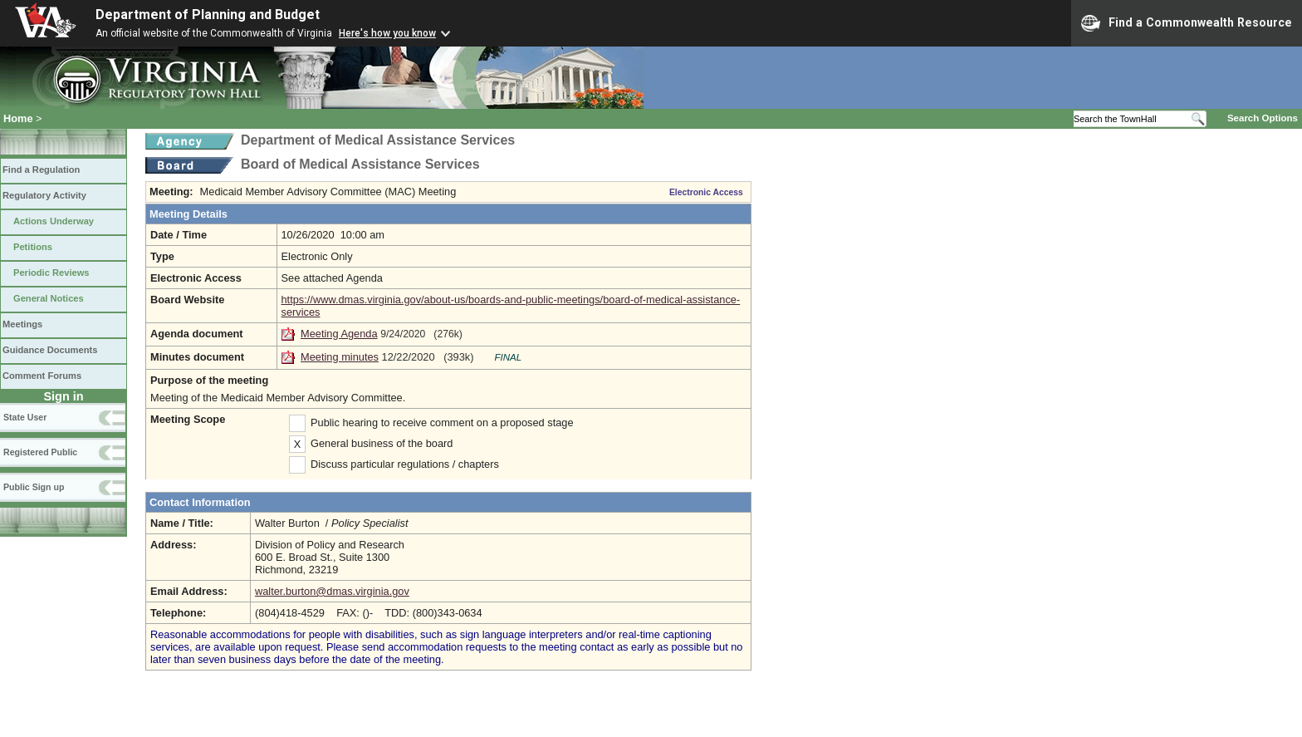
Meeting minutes (340, 357)
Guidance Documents (49, 350)
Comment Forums (41, 376)
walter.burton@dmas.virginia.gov (332, 591)
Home (18, 118)
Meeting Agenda (339, 333)
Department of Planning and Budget (207, 14)
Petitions (32, 247)
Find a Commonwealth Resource (1186, 23)
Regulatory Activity (44, 195)
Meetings (22, 324)
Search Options (1262, 118)
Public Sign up (33, 487)
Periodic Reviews (51, 273)
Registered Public (40, 452)
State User (24, 417)
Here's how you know (387, 33)
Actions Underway (53, 221)
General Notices (48, 298)
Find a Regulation (41, 169)
